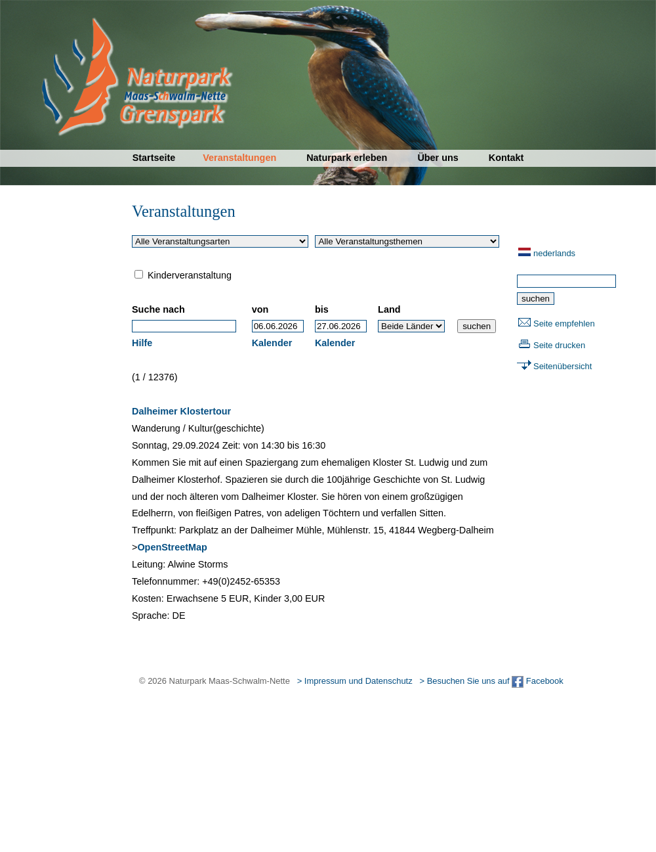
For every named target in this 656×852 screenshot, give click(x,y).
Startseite (154, 157)
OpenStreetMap (172, 547)
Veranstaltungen (239, 157)
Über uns (437, 157)
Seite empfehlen (564, 323)
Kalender (272, 343)
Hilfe (142, 343)
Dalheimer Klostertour (181, 411)
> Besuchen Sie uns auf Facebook (491, 681)
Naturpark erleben (346, 157)
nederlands (554, 253)
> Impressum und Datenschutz (355, 681)
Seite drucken (559, 345)
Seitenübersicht (562, 366)
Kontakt (506, 157)
